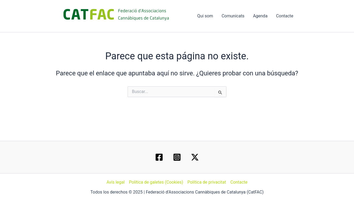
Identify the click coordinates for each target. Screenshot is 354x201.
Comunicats (233, 15)
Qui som (205, 15)
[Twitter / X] (195, 157)
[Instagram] (177, 157)
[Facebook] (159, 157)
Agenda (260, 15)
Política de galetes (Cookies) (156, 182)
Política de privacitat (206, 182)
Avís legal (116, 182)
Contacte (284, 15)
